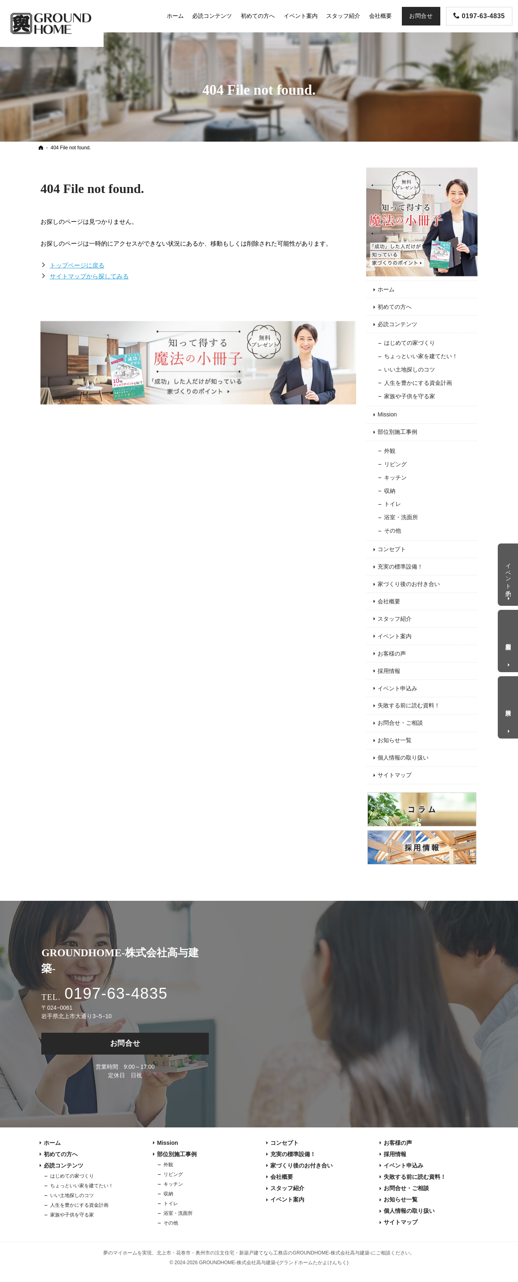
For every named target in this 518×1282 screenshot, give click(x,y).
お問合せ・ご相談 (400, 723)
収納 (389, 491)
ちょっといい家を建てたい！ (421, 356)
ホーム (386, 289)
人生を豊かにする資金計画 (418, 383)
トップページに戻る (77, 265)
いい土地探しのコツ (409, 369)
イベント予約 (508, 573)
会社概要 (389, 601)
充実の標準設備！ (400, 566)
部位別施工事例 (397, 432)
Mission (387, 414)
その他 (392, 530)
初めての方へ (395, 307)
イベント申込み (397, 688)
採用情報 (389, 671)
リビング (395, 464)
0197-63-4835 (116, 993)
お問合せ (125, 1043)
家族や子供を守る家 (409, 396)
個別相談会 (508, 640)
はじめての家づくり (409, 343)
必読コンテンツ (397, 324)
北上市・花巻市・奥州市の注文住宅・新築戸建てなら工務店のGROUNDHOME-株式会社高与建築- (264, 1253)
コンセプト (392, 549)
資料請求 (508, 706)
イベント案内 (395, 636)
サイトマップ (395, 775)
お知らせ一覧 (395, 740)
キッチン (395, 477)
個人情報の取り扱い (403, 757)
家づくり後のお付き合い (409, 584)
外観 (389, 451)
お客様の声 (392, 653)
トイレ (392, 504)
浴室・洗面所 (401, 517)
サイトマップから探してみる (89, 276)
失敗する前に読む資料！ (409, 705)
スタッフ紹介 (395, 619)
